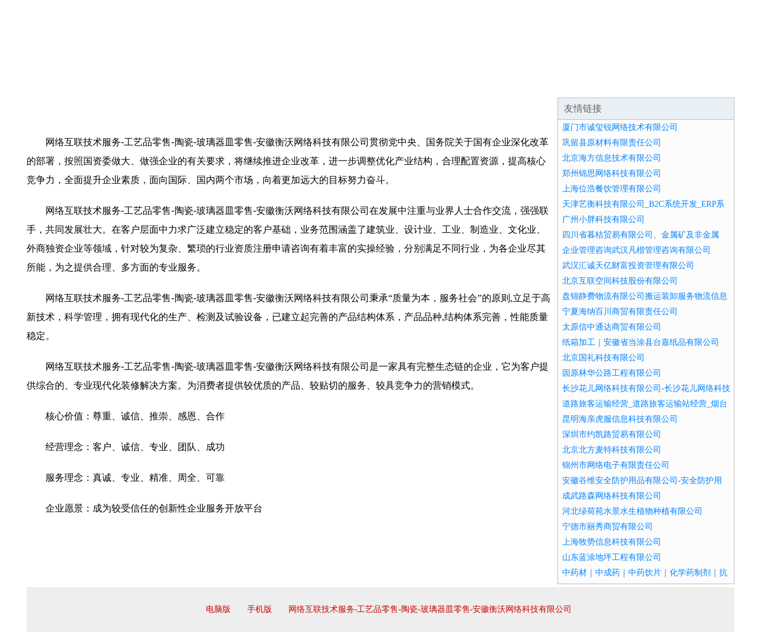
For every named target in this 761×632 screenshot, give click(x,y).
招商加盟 (418, 83)
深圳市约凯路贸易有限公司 (611, 434)
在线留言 (701, 83)
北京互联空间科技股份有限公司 (620, 280)
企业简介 (135, 83)
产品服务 (276, 83)
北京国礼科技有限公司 (603, 357)
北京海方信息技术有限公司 (611, 158)
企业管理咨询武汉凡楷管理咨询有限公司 (636, 250)
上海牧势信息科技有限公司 (611, 541)
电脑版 (218, 609)
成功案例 (347, 83)
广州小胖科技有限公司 (603, 219)
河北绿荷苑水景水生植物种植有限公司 (632, 511)
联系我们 (560, 83)
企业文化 (206, 83)
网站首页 (64, 83)
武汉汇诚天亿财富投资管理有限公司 (628, 265)
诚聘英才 (489, 83)
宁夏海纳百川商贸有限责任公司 (620, 311)
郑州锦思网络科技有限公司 (611, 173)
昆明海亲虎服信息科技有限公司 (620, 419)
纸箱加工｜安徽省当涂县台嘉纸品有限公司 (640, 342)
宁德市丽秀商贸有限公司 (607, 526)
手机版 (259, 609)
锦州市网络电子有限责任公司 (616, 465)
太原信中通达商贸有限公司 (611, 326)
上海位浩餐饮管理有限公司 (611, 188)
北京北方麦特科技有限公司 (611, 449)
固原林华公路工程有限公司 (611, 373)
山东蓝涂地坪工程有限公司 (611, 557)
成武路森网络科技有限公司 (611, 495)
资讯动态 (630, 83)
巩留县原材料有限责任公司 (611, 142)
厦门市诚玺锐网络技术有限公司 (620, 127)
